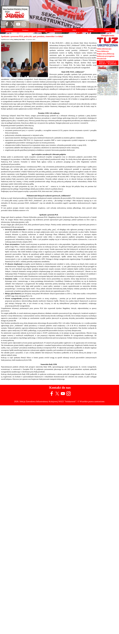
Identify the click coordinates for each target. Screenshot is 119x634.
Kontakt (107, 30)
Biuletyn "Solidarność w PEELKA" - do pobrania (107, 63)
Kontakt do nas (60, 387)
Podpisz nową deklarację (105, 54)
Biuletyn (90, 30)
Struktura (25, 30)
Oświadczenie (101, 59)
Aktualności (9, 30)
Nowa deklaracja (103, 51)
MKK (74, 30)
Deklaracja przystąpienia (105, 56)
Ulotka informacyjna (104, 49)
